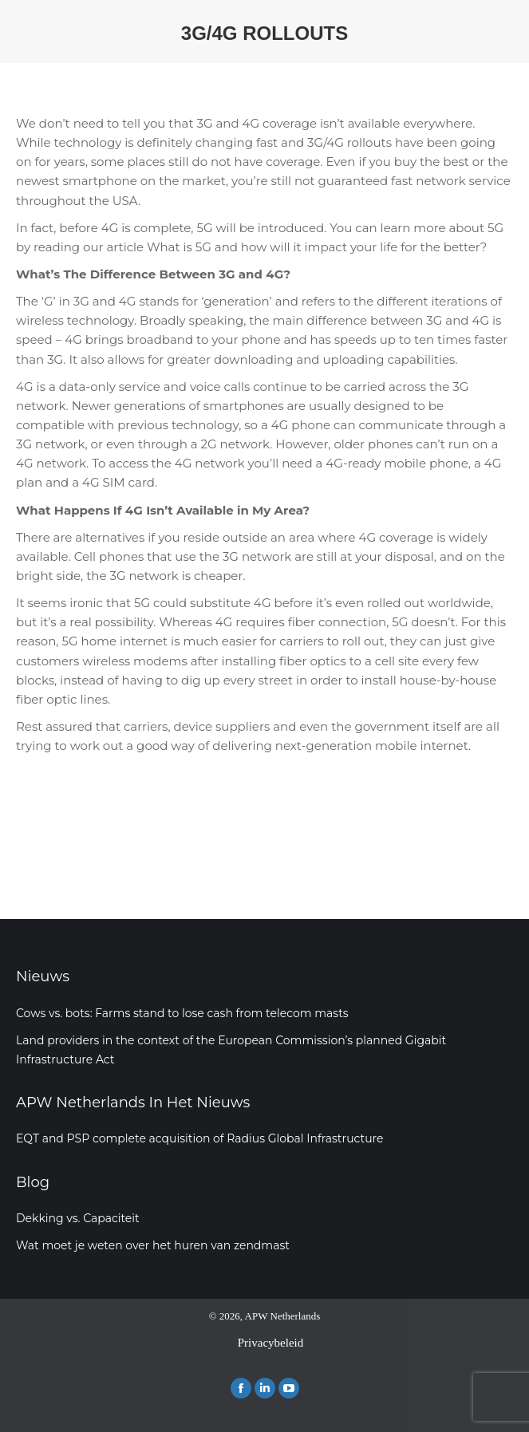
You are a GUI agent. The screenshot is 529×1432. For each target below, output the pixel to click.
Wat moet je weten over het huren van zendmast (153, 1245)
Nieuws (42, 976)
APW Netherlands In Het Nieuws (133, 1102)
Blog (32, 1182)
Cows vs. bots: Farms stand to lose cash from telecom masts (182, 1013)
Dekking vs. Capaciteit (78, 1218)
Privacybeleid (270, 1342)
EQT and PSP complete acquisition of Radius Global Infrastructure (200, 1138)
